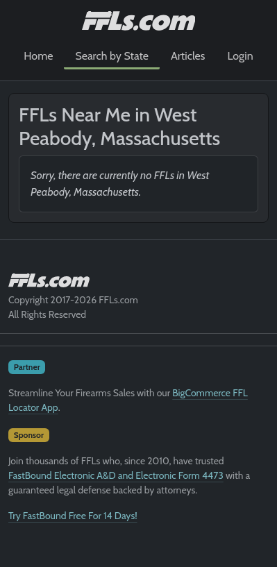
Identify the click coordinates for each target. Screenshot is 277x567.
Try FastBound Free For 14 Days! (72, 515)
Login (240, 55)
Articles (188, 55)
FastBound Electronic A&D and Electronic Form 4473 (116, 475)
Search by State (112, 55)
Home (38, 55)
